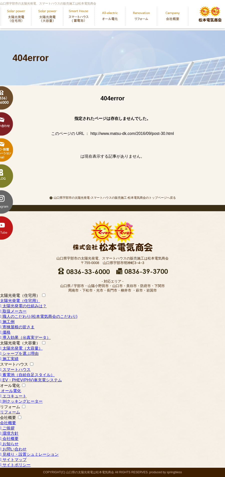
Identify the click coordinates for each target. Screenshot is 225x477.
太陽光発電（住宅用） (20, 295)
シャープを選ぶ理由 (19, 353)
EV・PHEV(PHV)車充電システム (31, 380)
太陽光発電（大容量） (20, 343)
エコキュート (13, 396)
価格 (5, 332)
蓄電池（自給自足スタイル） (27, 375)
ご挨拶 (7, 428)
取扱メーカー (13, 311)
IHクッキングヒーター (21, 401)
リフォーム (10, 407)
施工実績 (9, 359)
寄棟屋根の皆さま (17, 327)
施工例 (7, 322)
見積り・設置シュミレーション (29, 454)
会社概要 (8, 417)
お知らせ (9, 444)
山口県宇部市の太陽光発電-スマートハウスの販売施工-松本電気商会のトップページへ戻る (112, 197)
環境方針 (9, 433)
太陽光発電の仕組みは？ (23, 306)
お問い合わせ (13, 449)
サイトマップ (13, 459)
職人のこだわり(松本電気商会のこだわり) (38, 316)
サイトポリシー (15, 465)
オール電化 (10, 385)
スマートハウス (14, 364)
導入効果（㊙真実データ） (25, 337)
